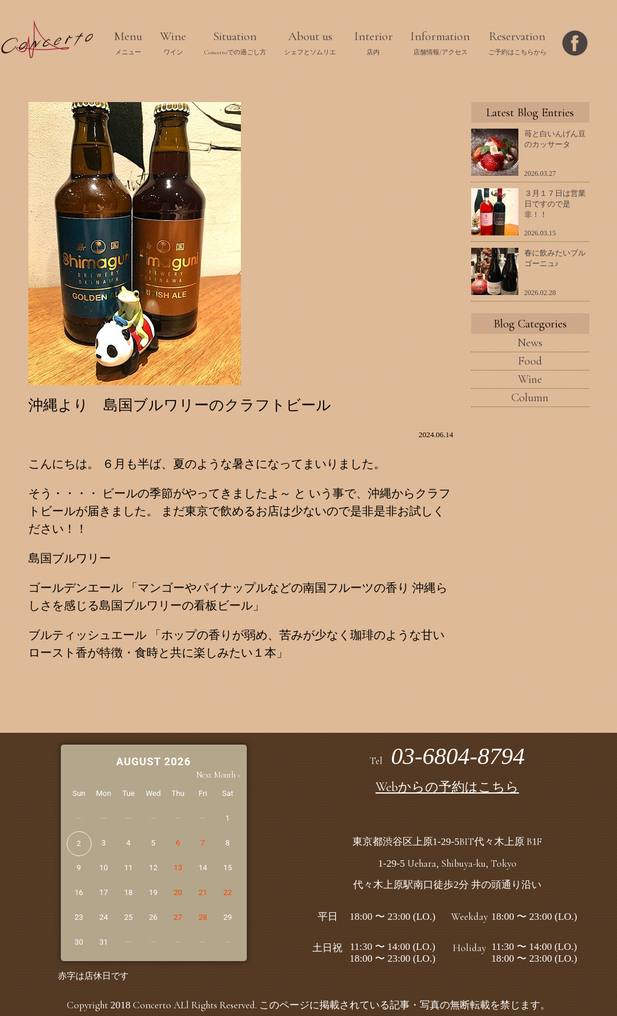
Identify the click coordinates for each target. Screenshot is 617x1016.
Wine (530, 379)
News (530, 343)
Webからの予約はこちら (447, 787)
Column (530, 398)
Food (530, 361)
